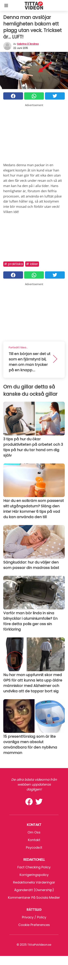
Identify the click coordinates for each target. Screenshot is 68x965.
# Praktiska (13, 264)
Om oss (34, 832)
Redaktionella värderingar (34, 882)
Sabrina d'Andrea (28, 44)
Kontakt (34, 840)
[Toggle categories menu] (6, 5)
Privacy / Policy (34, 917)
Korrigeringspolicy (34, 874)
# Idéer (32, 264)
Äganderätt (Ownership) (34, 890)
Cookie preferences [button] (34, 925)
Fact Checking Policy (34, 867)
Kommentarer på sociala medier (34, 897)
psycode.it (34, 847)
